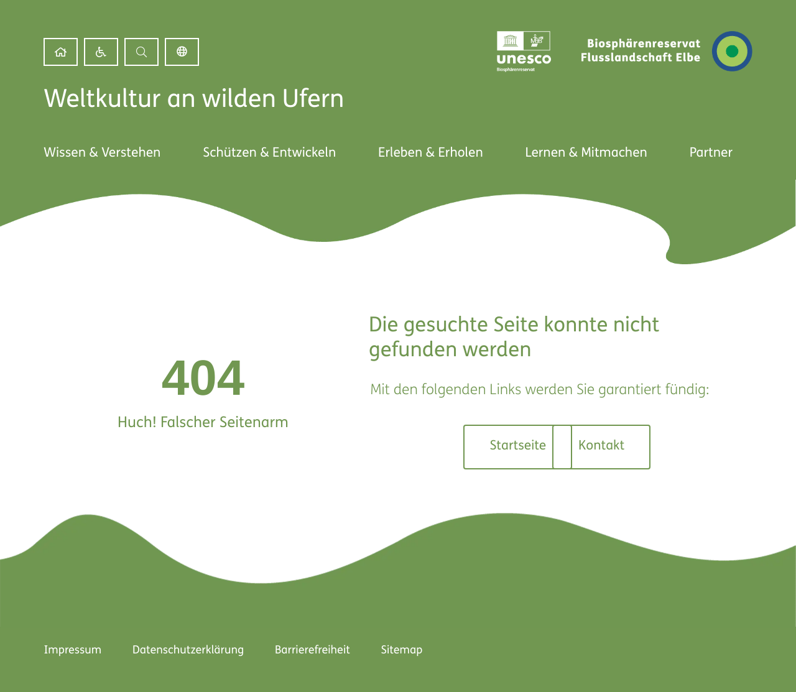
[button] (141, 52)
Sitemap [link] (402, 651)
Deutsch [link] (182, 52)
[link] (61, 52)
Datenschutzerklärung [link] (188, 651)
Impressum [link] (72, 651)
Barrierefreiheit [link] (312, 651)
